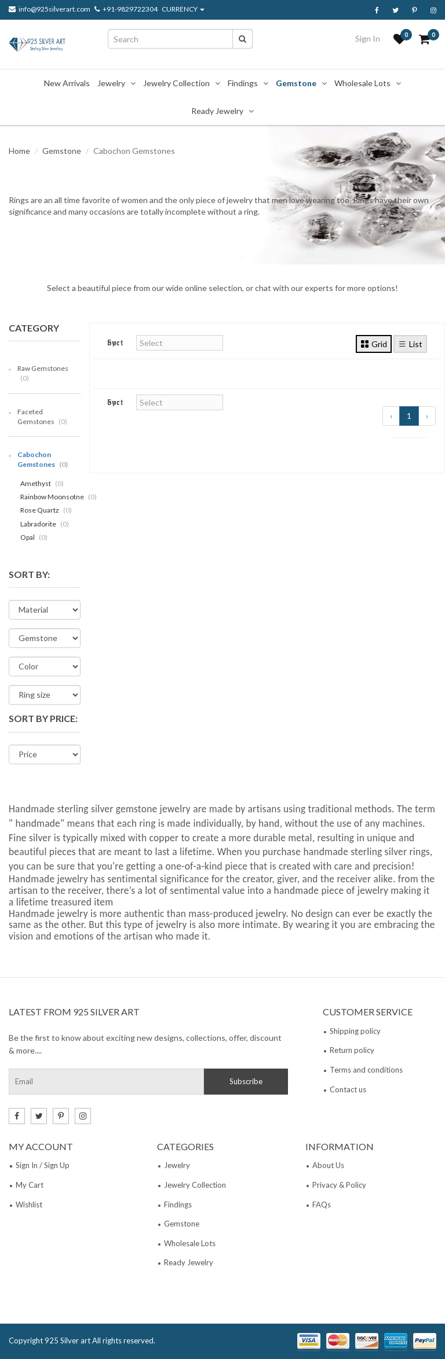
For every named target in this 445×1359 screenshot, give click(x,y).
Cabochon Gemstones (42, 459)
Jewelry (111, 83)
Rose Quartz (46, 510)
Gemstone (296, 83)
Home (19, 151)
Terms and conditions (366, 1069)
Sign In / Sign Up (43, 1165)
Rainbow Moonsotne (58, 496)
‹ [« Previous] (391, 416)
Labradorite (44, 524)
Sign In (367, 38)
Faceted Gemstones (42, 416)
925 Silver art (67, 1340)
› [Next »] (427, 416)
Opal (34, 537)
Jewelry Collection (176, 83)
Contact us (348, 1089)
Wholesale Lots (362, 83)
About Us (328, 1165)
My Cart (29, 1184)
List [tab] (410, 343)
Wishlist (29, 1204)
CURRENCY (183, 9)
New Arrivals (67, 83)
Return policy (352, 1050)
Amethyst (42, 483)
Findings (243, 83)
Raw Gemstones (42, 373)
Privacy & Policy (339, 1184)
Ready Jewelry (217, 111)
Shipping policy (355, 1031)
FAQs (321, 1204)
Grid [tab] (373, 343)
